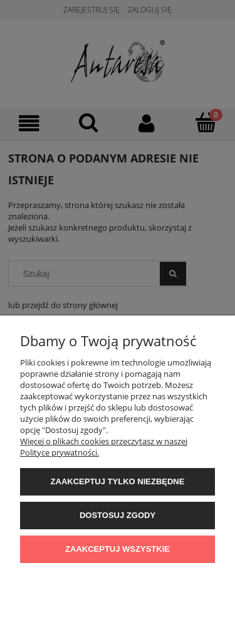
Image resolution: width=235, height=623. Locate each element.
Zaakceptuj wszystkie (117, 549)
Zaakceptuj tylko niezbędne (118, 481)
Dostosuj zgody (117, 515)
